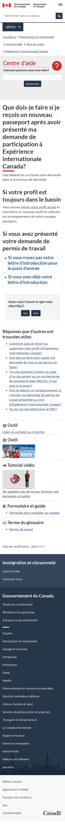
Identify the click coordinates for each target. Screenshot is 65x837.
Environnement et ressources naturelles (27, 688)
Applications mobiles (15, 789)
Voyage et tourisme (14, 649)
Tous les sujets (35, 44)
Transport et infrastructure (19, 720)
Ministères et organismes (18, 612)
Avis (5, 805)
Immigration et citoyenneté (37, 37)
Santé (6, 673)
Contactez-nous (12, 579)
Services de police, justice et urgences (26, 712)
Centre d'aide (11, 571)
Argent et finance (13, 735)
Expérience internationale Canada (26, 51)
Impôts (7, 680)
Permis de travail (21, 529)
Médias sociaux (12, 781)
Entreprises (9, 657)
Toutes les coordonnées (17, 604)
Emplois (7, 633)
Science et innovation (15, 743)
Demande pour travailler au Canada (34, 513)
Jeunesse (8, 767)
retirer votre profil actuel (38, 207)
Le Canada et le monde (16, 728)
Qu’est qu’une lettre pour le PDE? (33, 409)
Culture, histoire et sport (18, 704)
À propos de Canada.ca (17, 797)
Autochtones (10, 751)
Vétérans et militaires (15, 759)
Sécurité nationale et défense (20, 696)
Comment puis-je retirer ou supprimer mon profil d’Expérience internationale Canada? (34, 348)
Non (35, 313)
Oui (25, 313)
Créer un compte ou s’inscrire (23, 432)
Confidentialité (11, 813)
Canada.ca (9, 37)
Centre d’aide (13, 44)
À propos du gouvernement (20, 620)
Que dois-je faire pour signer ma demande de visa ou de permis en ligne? (33, 362)
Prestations (9, 665)
